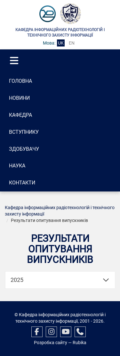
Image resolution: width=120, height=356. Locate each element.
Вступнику (24, 132)
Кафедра (20, 115)
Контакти (22, 183)
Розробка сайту (50, 342)
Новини (19, 98)
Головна (20, 81)
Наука (17, 166)
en (72, 43)
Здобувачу (24, 149)
